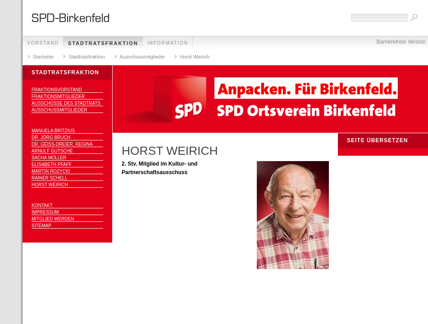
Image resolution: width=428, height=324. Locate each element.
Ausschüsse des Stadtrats (66, 103)
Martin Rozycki (51, 171)
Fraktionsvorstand (57, 89)
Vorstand (43, 42)
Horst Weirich (194, 56)
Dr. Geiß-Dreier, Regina (62, 144)
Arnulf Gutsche (52, 150)
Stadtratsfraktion (103, 43)
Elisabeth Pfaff (52, 164)
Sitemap (41, 225)
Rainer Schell (49, 178)
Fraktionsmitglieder (58, 96)
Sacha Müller (49, 157)
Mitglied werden (53, 218)
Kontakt (42, 205)
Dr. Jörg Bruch (51, 137)
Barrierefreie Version (401, 42)
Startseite (43, 56)
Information (167, 42)
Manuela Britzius (53, 130)
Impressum (45, 212)
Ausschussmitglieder (142, 56)
